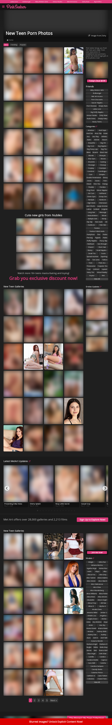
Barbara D (103, 644)
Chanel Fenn (102, 679)
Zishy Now (85, 2)
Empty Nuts (103, 106)
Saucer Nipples (97, 103)
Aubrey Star (92, 635)
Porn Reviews (92, 106)
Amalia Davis (97, 609)
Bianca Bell (103, 650)
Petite (105, 234)
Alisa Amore (102, 597)
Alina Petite (103, 594)
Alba (105, 571)
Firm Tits (97, 184)
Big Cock (91, 146)
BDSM (96, 140)
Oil (106, 222)
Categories (91, 126)
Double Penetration (94, 177)
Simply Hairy (102, 118)
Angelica (103, 616)
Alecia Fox (91, 575)
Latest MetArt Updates (17, 461)
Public (105, 238)
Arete (91, 625)
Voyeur (91, 275)
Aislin (89, 571)
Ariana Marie (103, 628)
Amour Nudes (57, 2)
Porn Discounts (97, 99)
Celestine (90, 679)
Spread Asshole (92, 256)
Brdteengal (26, 2)
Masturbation (93, 215)
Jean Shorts (91, 206)
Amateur (91, 130)
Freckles (103, 187)
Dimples (102, 174)
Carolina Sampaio (97, 666)
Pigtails (97, 238)
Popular (23, 45)
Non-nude (98, 222)
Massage (103, 212)
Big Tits (104, 149)
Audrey (103, 635)
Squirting (104, 256)
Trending (14, 45)
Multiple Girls (92, 219)
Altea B (91, 606)
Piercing (90, 238)
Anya (105, 622)
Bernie (89, 650)
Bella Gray (103, 647)
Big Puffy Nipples (97, 112)
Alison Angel (102, 600)
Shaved (90, 247)
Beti (95, 650)
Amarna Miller (92, 612)
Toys (88, 269)
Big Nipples (102, 146)
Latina (89, 209)
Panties (97, 228)
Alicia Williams (92, 594)
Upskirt (104, 269)
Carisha (103, 663)
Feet (105, 181)
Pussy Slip (103, 241)
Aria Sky (102, 625)
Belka (96, 647)
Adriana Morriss (97, 565)
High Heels (91, 203)
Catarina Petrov (97, 672)
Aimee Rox (103, 568)
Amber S (104, 612)
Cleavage (91, 165)
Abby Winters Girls (41, 2)
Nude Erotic (91, 118)
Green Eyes (91, 196)
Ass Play (96, 136)
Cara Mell (91, 663)
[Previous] (7, 488)
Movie (104, 215)
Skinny (90, 250)
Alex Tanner (91, 578)
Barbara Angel (92, 644)
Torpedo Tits (102, 266)
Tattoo (104, 260)
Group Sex (103, 196)
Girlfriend (102, 193)
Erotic (89, 181)
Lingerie (104, 209)
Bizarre (95, 152)
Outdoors (91, 225)
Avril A (95, 638)
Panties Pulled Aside (97, 231)
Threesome (91, 266)
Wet (103, 275)
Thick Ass (101, 263)
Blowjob (102, 155)
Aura (88, 638)
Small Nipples (101, 250)
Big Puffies (98, 2)
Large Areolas (102, 206)
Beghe (89, 647)
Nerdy (104, 219)
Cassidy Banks (97, 669)
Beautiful (91, 143)
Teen (90, 263)
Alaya (97, 571)
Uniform (96, 269)
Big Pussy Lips (92, 149)
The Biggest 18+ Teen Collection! (86, 718)
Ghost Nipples (102, 190)
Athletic (104, 136)
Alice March (102, 581)
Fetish (89, 184)
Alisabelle (90, 600)
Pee (98, 234)
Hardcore (102, 200)
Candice (103, 657)
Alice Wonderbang (97, 590)
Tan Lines (96, 260)
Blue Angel (91, 653)
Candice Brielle (92, 660)
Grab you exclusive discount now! (43, 278)
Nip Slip (89, 222)
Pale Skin (103, 225)
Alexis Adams (102, 578)
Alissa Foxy (92, 603)
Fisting (104, 184)
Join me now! (97, 552)
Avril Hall (104, 638)
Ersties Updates (93, 287)
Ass (88, 136)
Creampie (102, 168)
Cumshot (91, 171)
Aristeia (90, 631)
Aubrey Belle (102, 631)
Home (10, 40)
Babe (89, 140)
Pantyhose (91, 234)
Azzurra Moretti (97, 641)
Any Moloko (97, 622)
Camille (91, 657)
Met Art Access (72, 2)
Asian (105, 133)
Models (90, 558)
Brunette (91, 162)
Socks (103, 253)
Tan (88, 260)
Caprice (104, 660)
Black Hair (103, 152)
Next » (53, 700)
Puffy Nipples (92, 241)
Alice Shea (97, 587)
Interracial (103, 203)
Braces (103, 159)
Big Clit (103, 143)
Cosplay (91, 168)
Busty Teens (97, 122)
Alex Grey (102, 575)
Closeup (103, 165)
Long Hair (91, 212)
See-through (102, 244)
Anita (88, 622)
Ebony (105, 177)
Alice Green (91, 581)
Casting (103, 162)
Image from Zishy (97, 35)
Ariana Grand (91, 628)
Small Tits (92, 253)
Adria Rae (102, 562)
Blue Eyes (91, 159)
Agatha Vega (91, 568)
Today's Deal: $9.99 (97, 81)
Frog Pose (90, 190)
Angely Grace (92, 619)
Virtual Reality (102, 272)
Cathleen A (91, 676)
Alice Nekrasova (97, 584)
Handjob (91, 200)
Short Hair (102, 247)
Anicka (104, 619)
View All (97, 279)
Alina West (91, 597)
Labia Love (14, 2)
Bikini (89, 152)
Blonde (91, 155)
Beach (104, 140)
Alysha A (102, 606)
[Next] (105, 488)
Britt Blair (102, 653)
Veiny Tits (90, 272)
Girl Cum (91, 193)
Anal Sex (90, 133)
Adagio (90, 562)
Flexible (91, 187)
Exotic (97, 181)
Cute (90, 174)
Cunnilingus (102, 171)
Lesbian (96, 209)
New (6, 45)
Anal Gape (102, 130)
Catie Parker (102, 676)
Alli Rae (103, 603)
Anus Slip (98, 133)
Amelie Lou (92, 616)
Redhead (90, 244)
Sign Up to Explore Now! (92, 519)
